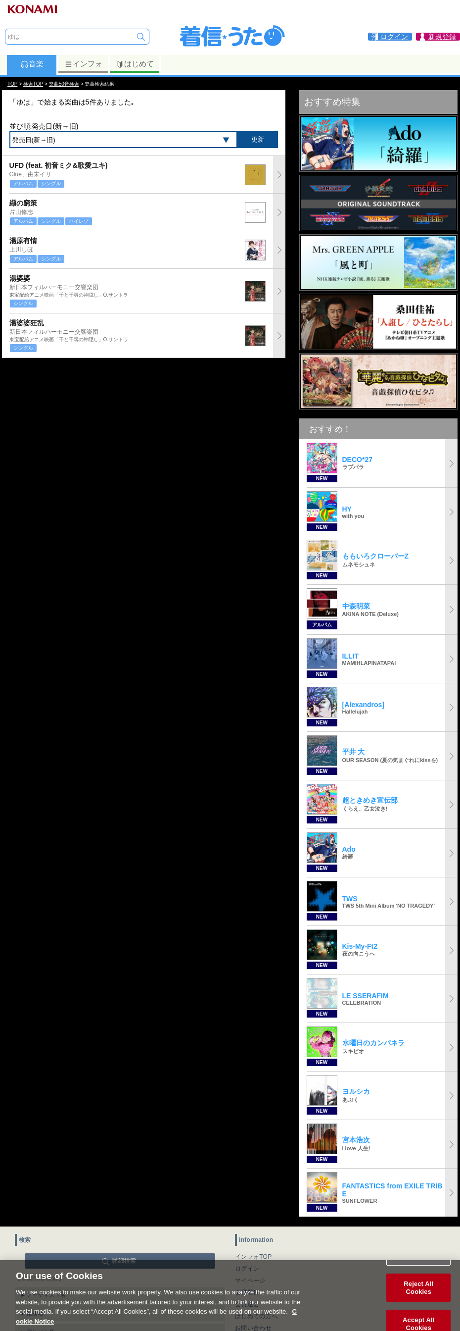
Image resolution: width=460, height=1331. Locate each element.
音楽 (32, 63)
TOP (12, 84)
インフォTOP (253, 1256)
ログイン (247, 1268)
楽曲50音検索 (64, 84)
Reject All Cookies (418, 1300)
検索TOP (33, 84)
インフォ (83, 63)
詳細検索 (124, 1260)
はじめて (135, 63)
